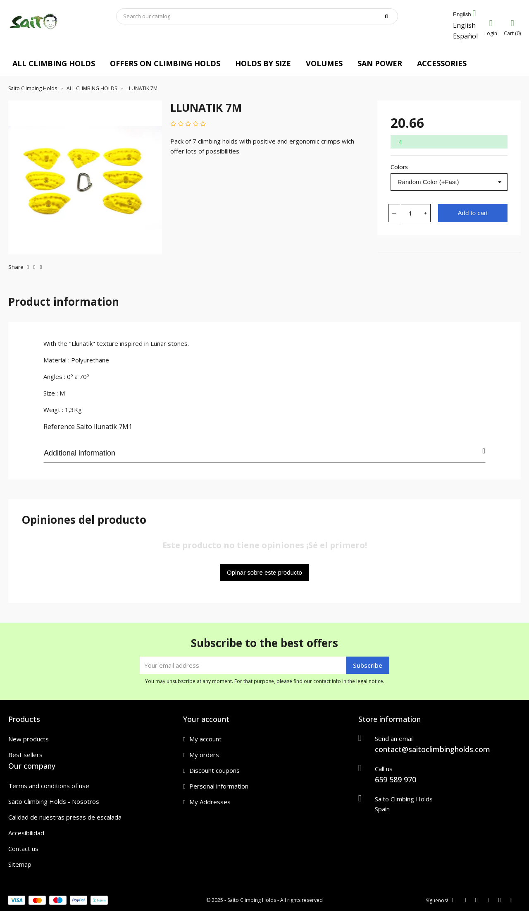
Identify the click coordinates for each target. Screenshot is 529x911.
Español (465, 36)
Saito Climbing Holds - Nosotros (53, 801)
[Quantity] (411, 213)
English (464, 25)
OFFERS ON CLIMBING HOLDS (165, 63)
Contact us (23, 848)
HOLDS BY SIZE (263, 63)
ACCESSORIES (442, 63)
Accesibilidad (26, 833)
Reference (59, 426)
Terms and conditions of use (48, 786)
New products (28, 739)
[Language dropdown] (464, 14)
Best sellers (25, 754)
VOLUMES (324, 63)
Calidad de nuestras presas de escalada (65, 817)
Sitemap (19, 864)
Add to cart (473, 212)
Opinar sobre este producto (264, 572)
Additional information (264, 452)
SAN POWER (379, 63)
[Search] (257, 16)
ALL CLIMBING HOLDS (53, 63)
